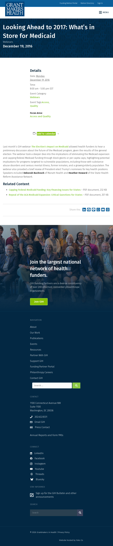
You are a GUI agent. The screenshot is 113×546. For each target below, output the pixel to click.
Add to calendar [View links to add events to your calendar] (46, 133)
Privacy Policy (64, 532)
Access (45, 102)
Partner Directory (87, 3)
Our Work (35, 332)
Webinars (35, 97)
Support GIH (36, 361)
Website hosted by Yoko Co (71, 540)
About (33, 327)
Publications (36, 338)
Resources (35, 349)
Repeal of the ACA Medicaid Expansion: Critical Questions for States (45, 194)
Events (33, 344)
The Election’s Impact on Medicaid (49, 146)
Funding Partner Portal (68, 3)
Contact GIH (36, 378)
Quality (34, 106)
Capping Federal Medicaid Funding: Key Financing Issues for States (45, 189)
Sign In (100, 3)
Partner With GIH (39, 355)
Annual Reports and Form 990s (46, 435)
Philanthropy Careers (41, 372)
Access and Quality (40, 116)
